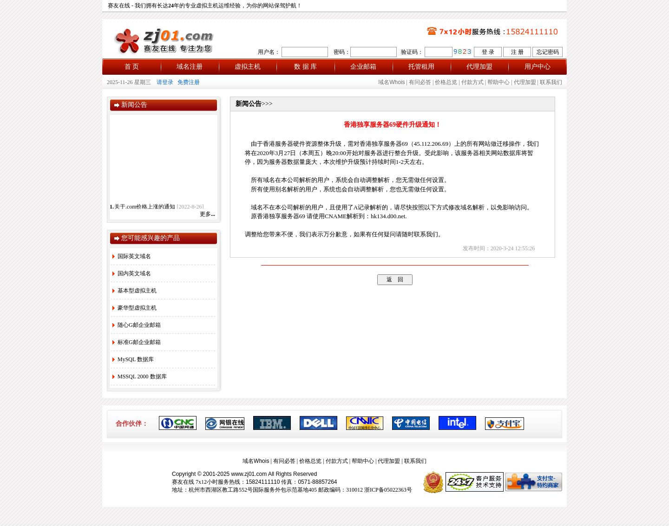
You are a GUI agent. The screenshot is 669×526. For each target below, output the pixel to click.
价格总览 (446, 82)
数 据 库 (305, 66)
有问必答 (420, 82)
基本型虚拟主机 (134, 290)
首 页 (132, 66)
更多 (207, 214)
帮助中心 (498, 82)
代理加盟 (479, 66)
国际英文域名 (131, 256)
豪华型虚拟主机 (134, 308)
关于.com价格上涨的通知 (145, 208)
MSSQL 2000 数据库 (139, 376)
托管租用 (421, 66)
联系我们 (551, 82)
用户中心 (538, 66)
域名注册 (190, 66)
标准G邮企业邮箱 (136, 342)
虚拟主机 (248, 66)
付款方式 (472, 82)
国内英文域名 (131, 273)
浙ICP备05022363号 (388, 490)
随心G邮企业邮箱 (136, 325)
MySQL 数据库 (133, 359)
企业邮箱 (363, 66)
